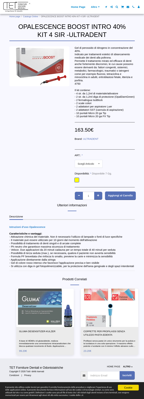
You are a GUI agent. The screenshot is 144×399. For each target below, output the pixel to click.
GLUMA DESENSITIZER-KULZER (39, 331)
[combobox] (89, 164)
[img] (45, 308)
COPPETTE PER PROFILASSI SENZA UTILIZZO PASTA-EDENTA (106, 333)
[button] (106, 7)
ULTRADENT (91, 138)
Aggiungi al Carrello (120, 195)
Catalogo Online (30, 16)
